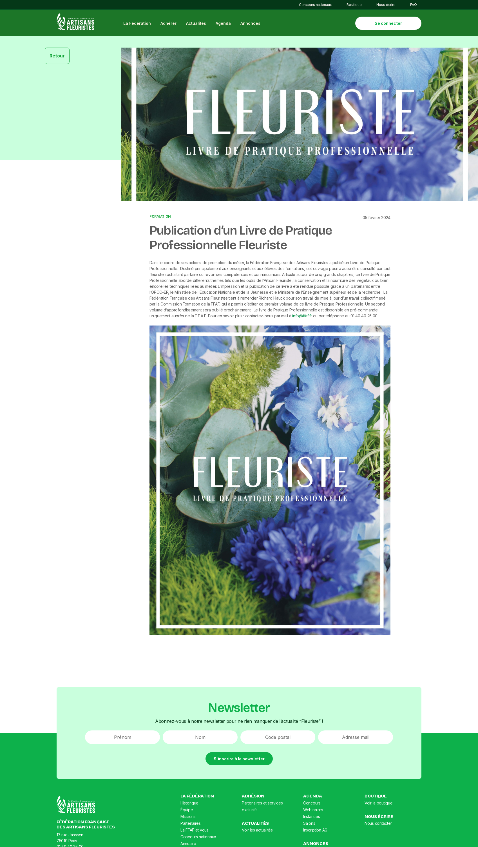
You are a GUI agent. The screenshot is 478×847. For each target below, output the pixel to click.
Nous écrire (386, 5)
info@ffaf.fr (302, 316)
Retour (57, 56)
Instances (311, 816)
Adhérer (169, 23)
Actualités (197, 23)
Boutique (354, 5)
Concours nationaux (315, 5)
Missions (188, 816)
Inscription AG (315, 830)
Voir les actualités (257, 830)
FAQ (413, 5)
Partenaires (190, 823)
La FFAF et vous (194, 830)
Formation (160, 217)
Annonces (251, 23)
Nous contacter (378, 823)
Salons (309, 823)
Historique (189, 803)
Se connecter (388, 23)
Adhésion (253, 796)
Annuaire (188, 843)
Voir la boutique (379, 803)
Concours (312, 803)
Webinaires (313, 810)
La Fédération (138, 23)
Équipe (186, 810)
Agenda (224, 23)
